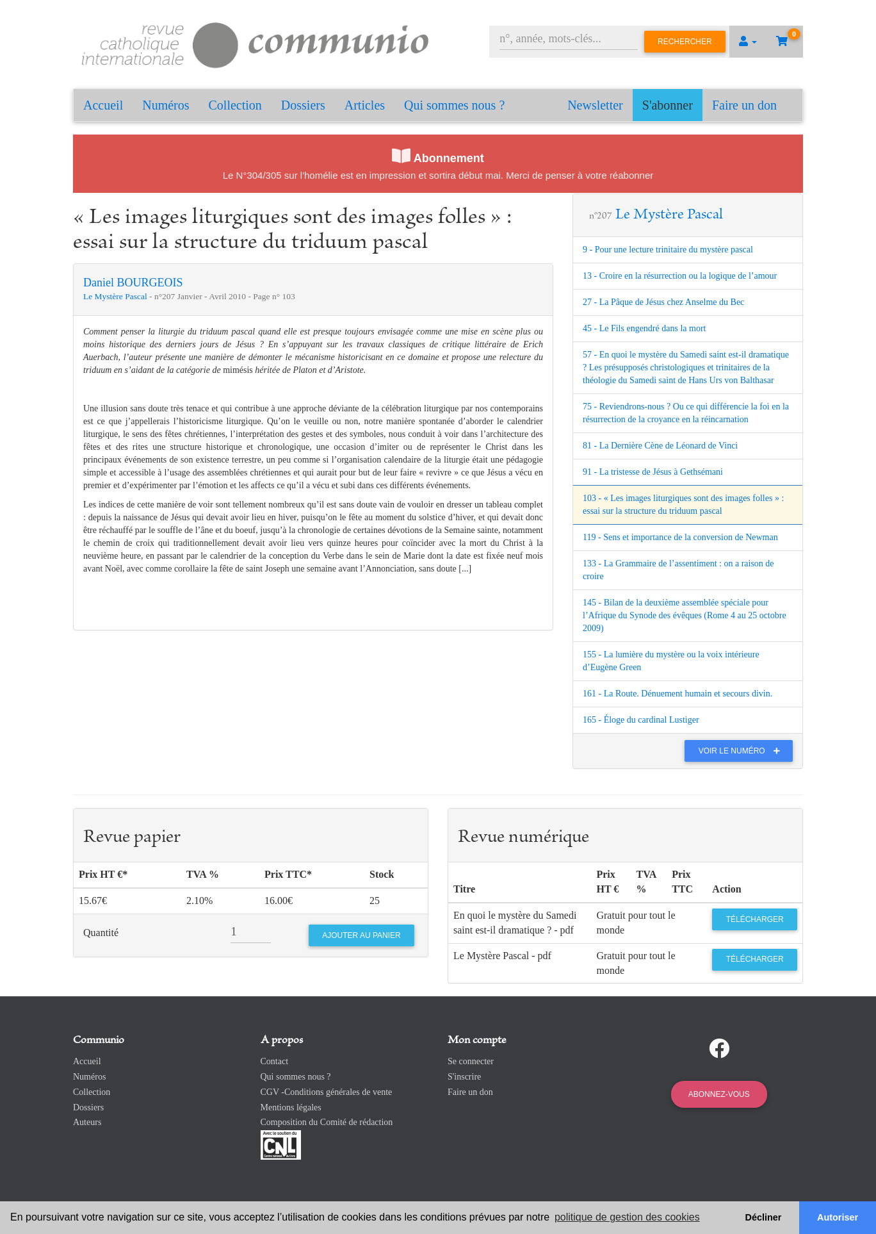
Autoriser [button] (837, 1217)
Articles (365, 105)
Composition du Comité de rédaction (327, 1122)
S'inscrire (464, 1077)
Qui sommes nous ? (454, 105)
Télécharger (755, 919)
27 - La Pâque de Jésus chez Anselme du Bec (663, 302)
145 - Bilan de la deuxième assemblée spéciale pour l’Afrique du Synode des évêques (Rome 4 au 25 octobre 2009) (684, 615)
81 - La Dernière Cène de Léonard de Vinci (660, 445)
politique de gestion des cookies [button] (627, 1217)
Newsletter (595, 105)
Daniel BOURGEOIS (133, 282)
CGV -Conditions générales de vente (327, 1092)
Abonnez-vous (719, 1094)
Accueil (103, 105)
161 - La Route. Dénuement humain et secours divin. (677, 693)
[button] (747, 42)
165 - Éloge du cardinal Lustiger (641, 720)
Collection (235, 105)
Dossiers (303, 105)
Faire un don (744, 105)
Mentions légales (291, 1107)
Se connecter (471, 1061)
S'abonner (667, 105)
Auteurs (87, 1122)
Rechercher (685, 41)
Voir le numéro (742, 750)
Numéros (165, 105)
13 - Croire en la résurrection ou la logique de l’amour (680, 276)
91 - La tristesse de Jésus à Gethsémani (653, 472)
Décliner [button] (763, 1217)
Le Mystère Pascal (116, 296)
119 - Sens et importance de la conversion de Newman (680, 537)
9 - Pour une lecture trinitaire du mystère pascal (668, 249)
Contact (275, 1061)
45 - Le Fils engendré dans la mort (644, 328)
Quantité (100, 932)
